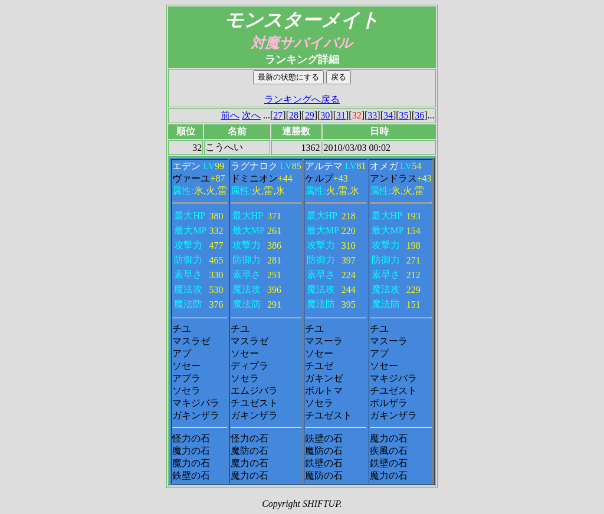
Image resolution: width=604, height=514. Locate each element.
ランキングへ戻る (302, 99)
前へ (230, 115)
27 (278, 115)
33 (372, 115)
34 (388, 115)
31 (341, 115)
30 (325, 115)
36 (419, 115)
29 (309, 115)
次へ (251, 115)
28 (293, 115)
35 (404, 115)
